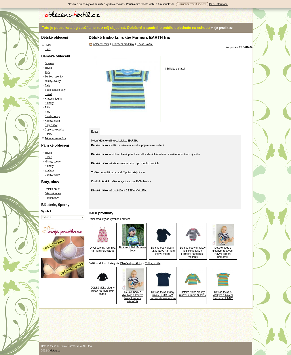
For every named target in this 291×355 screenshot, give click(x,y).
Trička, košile (145, 44)
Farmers (125, 219)
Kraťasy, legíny (54, 98)
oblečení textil (101, 44)
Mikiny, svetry (53, 81)
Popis (94, 131)
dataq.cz (55, 350)
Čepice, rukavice (55, 129)
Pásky (48, 134)
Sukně (48, 94)
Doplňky (49, 63)
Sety (47, 111)
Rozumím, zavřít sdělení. (192, 4)
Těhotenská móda (55, 138)
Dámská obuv (53, 193)
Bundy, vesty (52, 116)
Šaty (47, 85)
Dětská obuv (52, 189)
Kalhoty (49, 103)
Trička (48, 67)
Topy (47, 72)
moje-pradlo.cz (222, 28)
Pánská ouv (52, 197)
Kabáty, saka (52, 120)
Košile (48, 157)
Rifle (47, 107)
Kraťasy (49, 170)
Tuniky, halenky (54, 76)
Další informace (218, 4)
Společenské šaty (55, 89)
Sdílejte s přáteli (175, 68)
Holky (48, 44)
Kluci (48, 49)
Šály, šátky (51, 125)
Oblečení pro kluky (123, 44)
